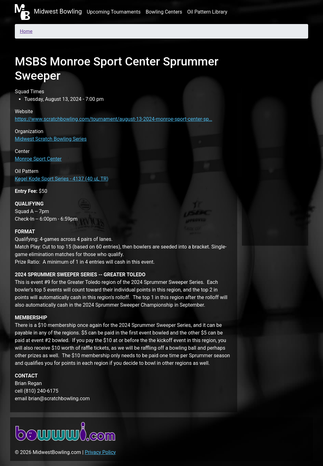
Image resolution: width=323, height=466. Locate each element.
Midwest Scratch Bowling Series (51, 139)
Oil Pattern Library (207, 12)
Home (26, 31)
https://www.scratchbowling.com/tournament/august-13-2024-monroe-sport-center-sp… (113, 119)
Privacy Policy (100, 452)
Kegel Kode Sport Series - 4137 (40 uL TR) (62, 179)
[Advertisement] (275, 143)
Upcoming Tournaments (114, 12)
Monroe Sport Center (38, 159)
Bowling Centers (164, 12)
